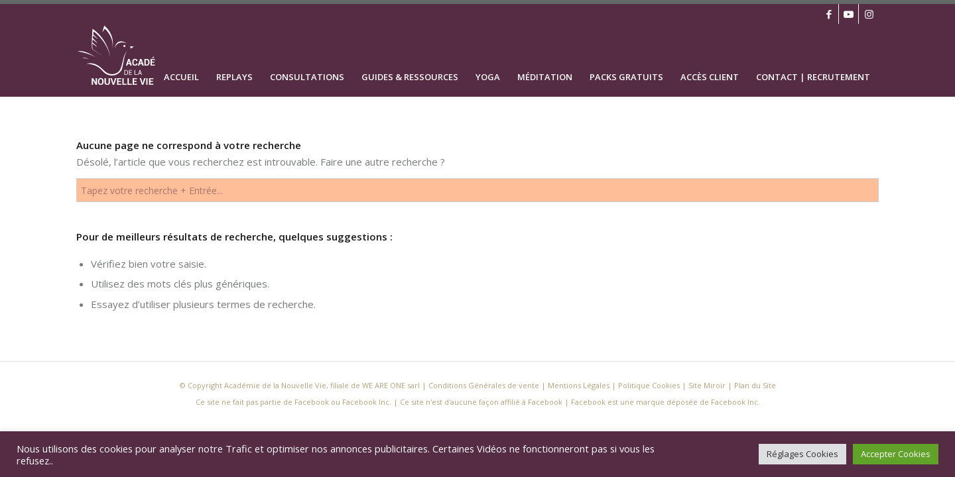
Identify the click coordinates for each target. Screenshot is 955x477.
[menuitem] (181, 60)
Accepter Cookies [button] (895, 454)
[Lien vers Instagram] (869, 14)
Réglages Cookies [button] (802, 454)
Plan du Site (755, 385)
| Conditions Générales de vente (480, 385)
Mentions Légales (578, 385)
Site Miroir (707, 385)
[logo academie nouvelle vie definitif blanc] (124, 60)
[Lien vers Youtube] (848, 14)
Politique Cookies (649, 385)
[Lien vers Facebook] (828, 14)
